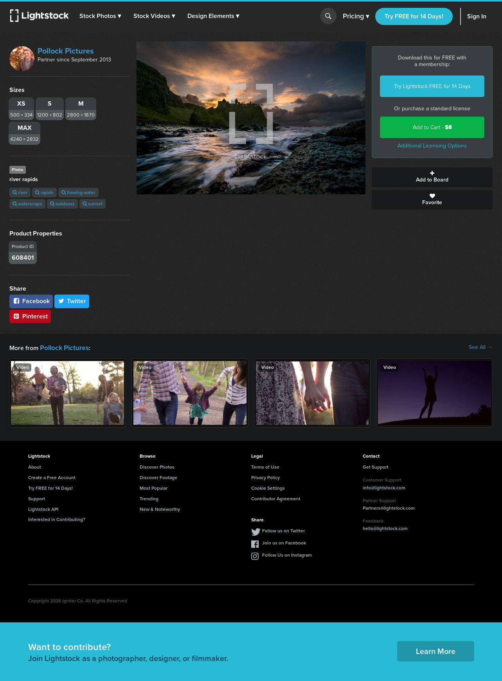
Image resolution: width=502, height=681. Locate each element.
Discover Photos (157, 466)
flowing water (78, 192)
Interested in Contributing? (56, 518)
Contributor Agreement (275, 497)
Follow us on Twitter (283, 530)
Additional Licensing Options (432, 146)
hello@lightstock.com (385, 527)
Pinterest (30, 316)
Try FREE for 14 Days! (414, 16)
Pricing (356, 16)
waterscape (27, 203)
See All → (481, 347)
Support (36, 497)
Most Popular (153, 487)
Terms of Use (265, 466)
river (20, 192)
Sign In (476, 16)
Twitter (72, 300)
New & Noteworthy (160, 508)
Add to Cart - (432, 127)
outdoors (62, 203)
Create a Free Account (52, 476)
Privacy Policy (265, 476)
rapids (44, 192)
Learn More (435, 650)
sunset (93, 203)
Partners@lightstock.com (389, 507)
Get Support (376, 466)
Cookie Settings (268, 487)
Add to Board (432, 177)
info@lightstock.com (384, 487)
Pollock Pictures (66, 51)
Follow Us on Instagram (287, 554)
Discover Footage (158, 476)
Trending (149, 497)
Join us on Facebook (284, 542)
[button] (101, 16)
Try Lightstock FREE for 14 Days (432, 86)
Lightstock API (43, 508)
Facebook (31, 300)
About (34, 466)
